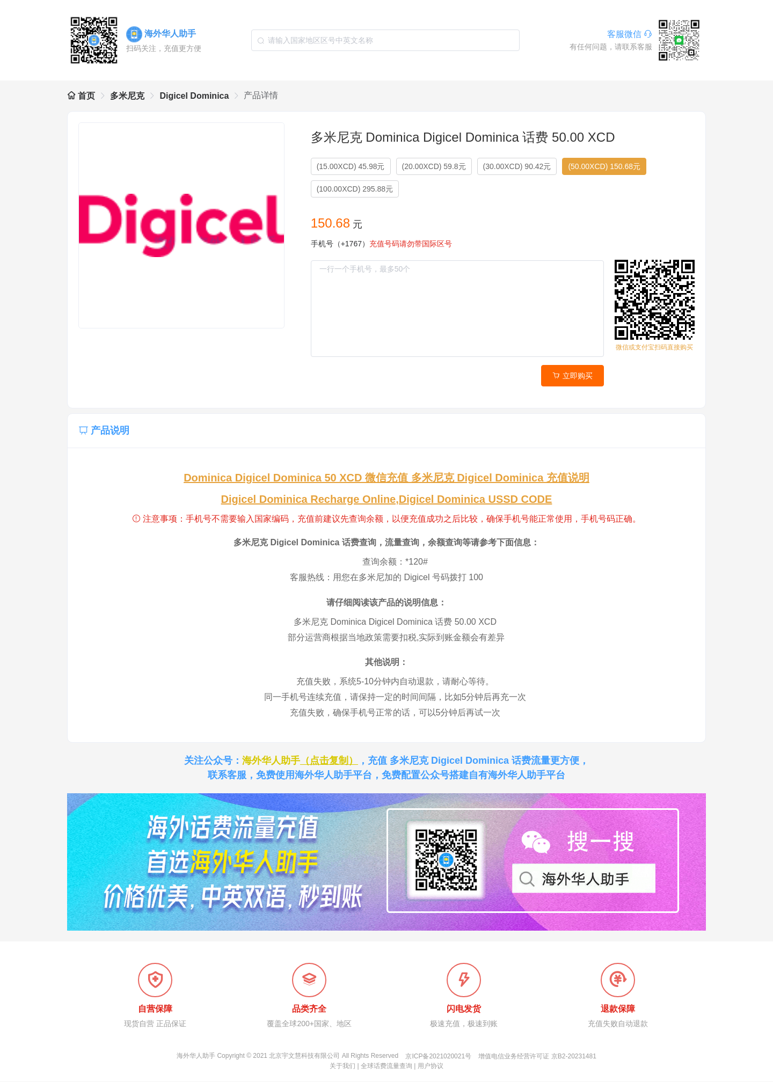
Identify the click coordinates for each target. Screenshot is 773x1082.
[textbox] (385, 40)
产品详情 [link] (261, 95)
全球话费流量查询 (386, 1066)
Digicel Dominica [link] (194, 95)
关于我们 (342, 1066)
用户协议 (430, 1066)
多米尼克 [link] (127, 95)
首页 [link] (81, 95)
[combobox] (385, 40)
